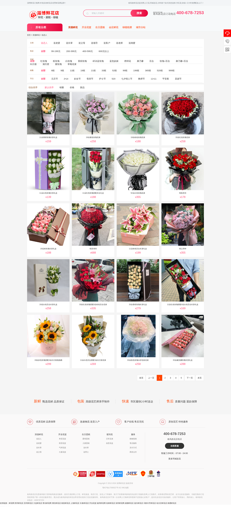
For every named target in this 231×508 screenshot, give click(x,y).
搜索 (139, 13)
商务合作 (133, 452)
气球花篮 (62, 448)
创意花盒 (109, 443)
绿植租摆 (127, 27)
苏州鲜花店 (28, 503)
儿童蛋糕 (86, 443)
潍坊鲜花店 (56, 503)
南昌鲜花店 (65, 503)
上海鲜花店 (75, 503)
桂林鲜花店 (110, 503)
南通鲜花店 (172, 503)
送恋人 (44, 35)
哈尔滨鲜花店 (161, 503)
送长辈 (39, 448)
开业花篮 (86, 27)
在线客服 (174, 446)
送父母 (39, 452)
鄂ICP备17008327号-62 (111, 488)
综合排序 (33, 87)
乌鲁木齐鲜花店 (149, 503)
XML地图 (125, 488)
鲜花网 (11, 503)
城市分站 (140, 27)
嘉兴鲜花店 (138, 503)
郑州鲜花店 (19, 503)
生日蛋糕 (100, 27)
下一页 (190, 378)
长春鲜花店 (84, 503)
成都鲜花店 (129, 503)
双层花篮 (62, 443)
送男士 (86, 452)
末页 (200, 378)
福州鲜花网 (101, 503)
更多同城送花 (174, 458)
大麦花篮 (62, 452)
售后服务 (133, 443)
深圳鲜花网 (120, 503)
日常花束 (109, 439)
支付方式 (133, 448)
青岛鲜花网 (47, 503)
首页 (29, 35)
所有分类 (41, 27)
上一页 (151, 378)
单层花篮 (62, 439)
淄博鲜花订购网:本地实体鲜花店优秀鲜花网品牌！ (46, 3)
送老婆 (39, 443)
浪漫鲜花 (73, 27)
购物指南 (133, 439)
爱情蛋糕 (86, 439)
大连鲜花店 (37, 503)
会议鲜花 (113, 27)
